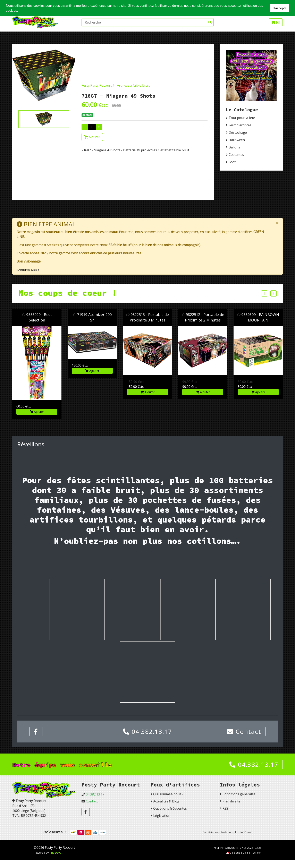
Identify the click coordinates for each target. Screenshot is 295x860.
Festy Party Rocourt (98, 85)
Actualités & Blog (166, 801)
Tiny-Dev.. (55, 852)
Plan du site (231, 801)
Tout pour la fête (242, 117)
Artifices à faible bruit (133, 85)
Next (273, 293)
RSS (225, 808)
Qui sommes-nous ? (168, 794)
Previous (264, 293)
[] (275, 22)
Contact (244, 731)
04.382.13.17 (147, 731)
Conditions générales (238, 794)
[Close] (277, 223)
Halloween (237, 140)
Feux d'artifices (240, 125)
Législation (161, 815)
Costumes (236, 154)
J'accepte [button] (279, 8)
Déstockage (238, 132)
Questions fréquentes (170, 808)
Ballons (234, 147)
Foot (232, 162)
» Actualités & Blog (28, 270)
